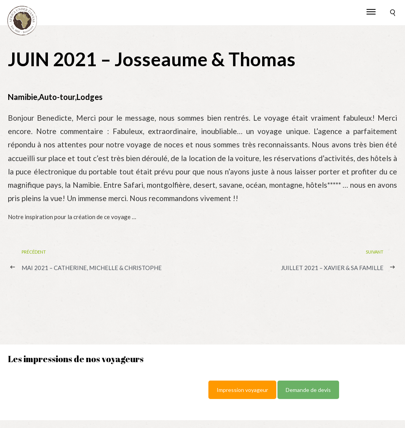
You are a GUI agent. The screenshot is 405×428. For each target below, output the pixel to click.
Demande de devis (308, 389)
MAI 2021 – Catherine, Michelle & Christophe (92, 267)
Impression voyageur (242, 389)
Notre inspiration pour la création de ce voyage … (72, 216)
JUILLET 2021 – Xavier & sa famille (332, 267)
